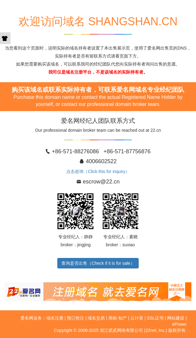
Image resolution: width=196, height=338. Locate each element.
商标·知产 (117, 318)
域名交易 (96, 318)
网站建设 (175, 318)
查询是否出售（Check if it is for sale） (97, 263)
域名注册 (54, 318)
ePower (179, 324)
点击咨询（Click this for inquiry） (97, 171)
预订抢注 (75, 318)
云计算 (136, 318)
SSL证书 (155, 318)
